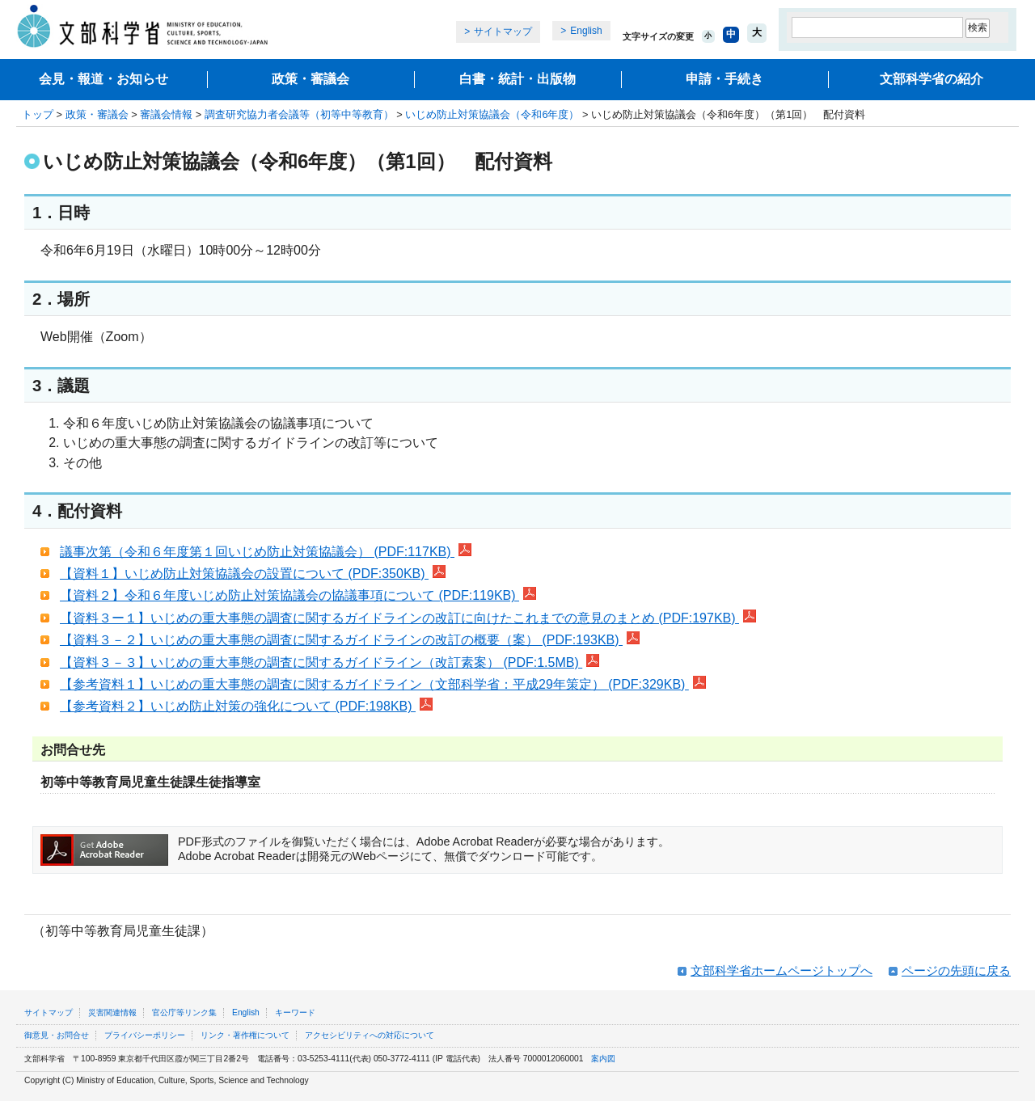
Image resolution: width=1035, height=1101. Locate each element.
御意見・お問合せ (56, 1035)
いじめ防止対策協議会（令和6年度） (492, 114)
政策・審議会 (310, 79)
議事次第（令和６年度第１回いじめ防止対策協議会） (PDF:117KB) (265, 552)
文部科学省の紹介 (931, 79)
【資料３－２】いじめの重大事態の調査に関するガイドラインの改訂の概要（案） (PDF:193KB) (350, 640)
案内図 (603, 1058)
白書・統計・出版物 (517, 79)
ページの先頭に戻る (956, 970)
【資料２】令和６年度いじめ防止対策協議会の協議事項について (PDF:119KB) (298, 595)
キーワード (295, 1012)
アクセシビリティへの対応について (369, 1035)
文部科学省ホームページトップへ (781, 970)
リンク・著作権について (245, 1035)
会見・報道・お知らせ (103, 79)
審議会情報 (166, 114)
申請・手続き (724, 79)
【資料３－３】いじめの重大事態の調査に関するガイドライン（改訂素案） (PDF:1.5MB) (329, 662)
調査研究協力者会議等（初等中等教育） (299, 114)
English (586, 30)
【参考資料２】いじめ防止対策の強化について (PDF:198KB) (246, 706)
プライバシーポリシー (144, 1035)
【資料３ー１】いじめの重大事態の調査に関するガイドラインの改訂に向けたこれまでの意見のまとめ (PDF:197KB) (408, 618)
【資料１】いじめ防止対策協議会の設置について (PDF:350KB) (253, 573)
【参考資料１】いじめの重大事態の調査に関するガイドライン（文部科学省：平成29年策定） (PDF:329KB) (383, 684)
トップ (37, 114)
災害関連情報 (112, 1012)
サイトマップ (503, 31)
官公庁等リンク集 (184, 1012)
